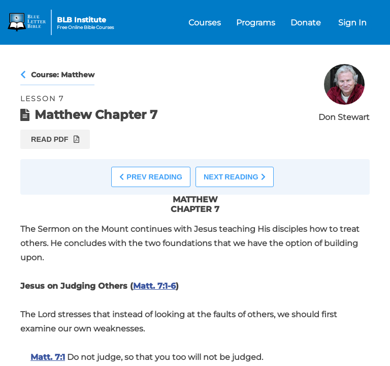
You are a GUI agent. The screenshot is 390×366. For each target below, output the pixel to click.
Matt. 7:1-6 (154, 286)
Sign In (352, 22)
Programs (255, 22)
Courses (204, 22)
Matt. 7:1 (47, 357)
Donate (305, 22)
